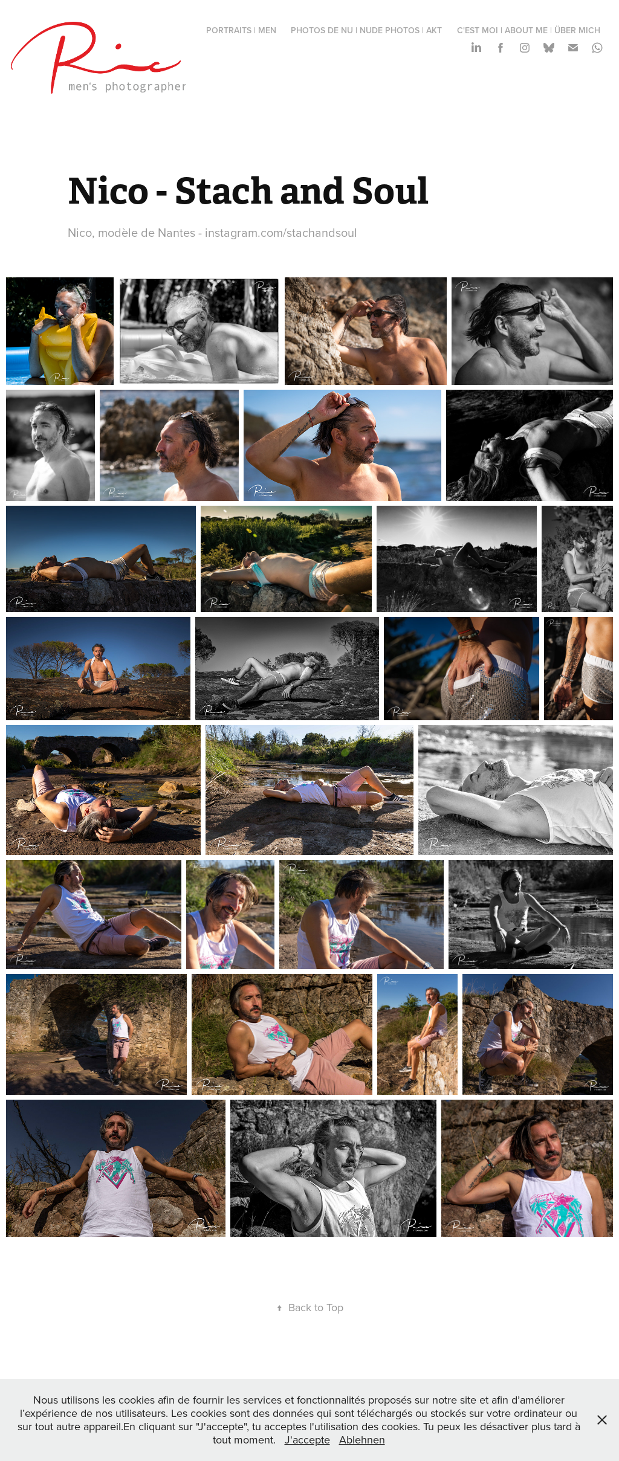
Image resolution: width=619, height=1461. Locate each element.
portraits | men (241, 30)
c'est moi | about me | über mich (528, 30)
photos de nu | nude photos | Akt (366, 30)
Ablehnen (362, 1439)
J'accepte (307, 1439)
